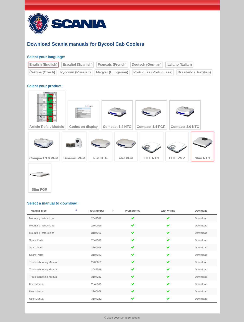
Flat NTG (100, 146)
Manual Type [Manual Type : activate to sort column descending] (39, 210)
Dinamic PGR (74, 146)
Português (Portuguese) (152, 72)
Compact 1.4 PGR (151, 115)
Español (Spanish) (77, 64)
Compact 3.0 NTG (185, 115)
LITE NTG (151, 146)
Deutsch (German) (146, 64)
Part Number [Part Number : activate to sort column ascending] (96, 210)
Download (201, 218)
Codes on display (83, 115)
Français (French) (112, 64)
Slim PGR (39, 177)
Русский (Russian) (75, 72)
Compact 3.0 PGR (43, 146)
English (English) (43, 64)
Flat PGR (126, 146)
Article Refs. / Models (46, 110)
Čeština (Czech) (42, 72)
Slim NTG (202, 146)
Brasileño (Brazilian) (194, 72)
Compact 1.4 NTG (117, 115)
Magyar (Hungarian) (112, 72)
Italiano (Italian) (179, 64)
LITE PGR (177, 146)
